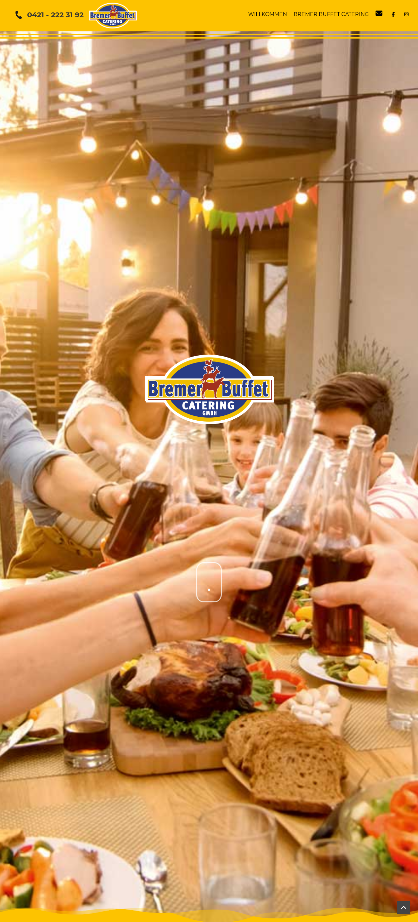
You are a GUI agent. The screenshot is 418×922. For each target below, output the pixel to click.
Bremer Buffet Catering (331, 14)
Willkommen (267, 14)
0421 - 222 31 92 (55, 14)
